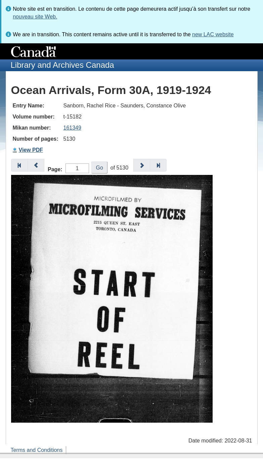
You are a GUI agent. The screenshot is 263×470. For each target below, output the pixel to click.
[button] (19, 165)
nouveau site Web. (35, 16)
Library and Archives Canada (62, 64)
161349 (72, 128)
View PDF (31, 150)
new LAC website (213, 34)
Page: (55, 169)
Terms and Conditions (37, 450)
